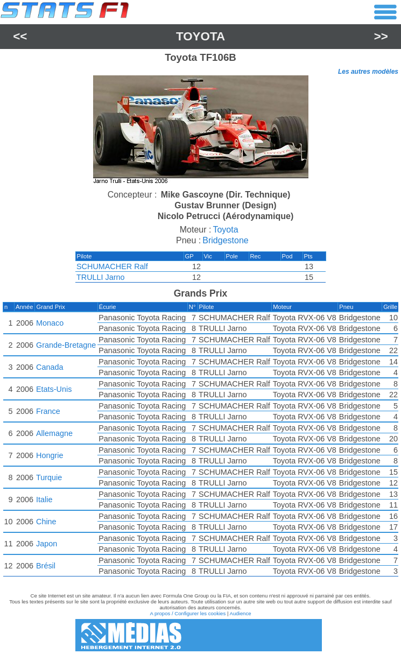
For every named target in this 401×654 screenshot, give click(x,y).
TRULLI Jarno (100, 277)
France (48, 411)
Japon (46, 543)
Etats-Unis (54, 389)
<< (20, 36)
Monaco (50, 323)
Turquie (49, 477)
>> (381, 36)
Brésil (45, 565)
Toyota (200, 36)
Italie (44, 499)
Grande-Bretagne (66, 345)
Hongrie (49, 455)
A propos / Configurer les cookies (188, 613)
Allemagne (54, 433)
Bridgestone (225, 240)
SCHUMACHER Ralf (112, 266)
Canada (49, 367)
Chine (46, 521)
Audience (240, 613)
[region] (200, 131)
